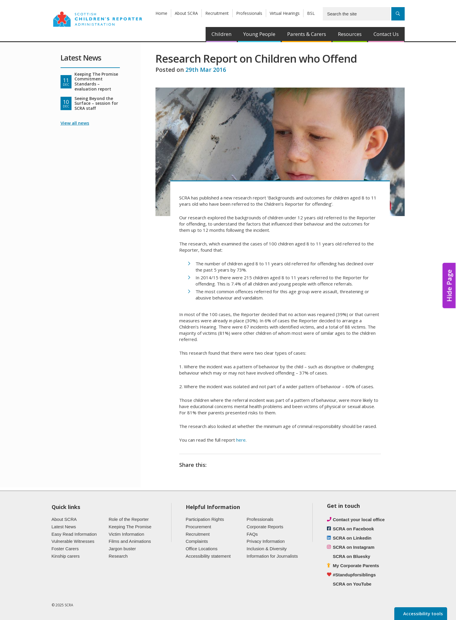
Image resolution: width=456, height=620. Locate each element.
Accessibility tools (422, 613)
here (241, 440)
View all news (75, 123)
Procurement (198, 526)
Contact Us (386, 34)
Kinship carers (66, 556)
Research (118, 556)
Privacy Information (266, 541)
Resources (350, 34)
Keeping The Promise (130, 526)
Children (221, 34)
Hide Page (449, 285)
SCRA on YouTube (352, 583)
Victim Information (126, 534)
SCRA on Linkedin (352, 537)
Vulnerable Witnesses (73, 541)
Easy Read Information (74, 534)
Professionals (249, 13)
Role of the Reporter (129, 519)
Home (161, 13)
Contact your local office (359, 519)
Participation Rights (205, 519)
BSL (311, 13)
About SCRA (186, 13)
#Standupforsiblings (354, 574)
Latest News (64, 526)
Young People (259, 34)
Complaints (197, 541)
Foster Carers (65, 548)
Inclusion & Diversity (267, 548)
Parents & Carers (306, 34)
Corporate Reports (265, 526)
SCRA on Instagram (353, 547)
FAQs (252, 534)
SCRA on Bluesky (351, 556)
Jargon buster (122, 548)
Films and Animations (130, 541)
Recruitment (217, 13)
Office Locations (201, 548)
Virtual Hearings (285, 13)
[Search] (398, 13)
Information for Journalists (272, 556)
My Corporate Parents (356, 565)
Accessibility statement (208, 556)
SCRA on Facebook (353, 528)
